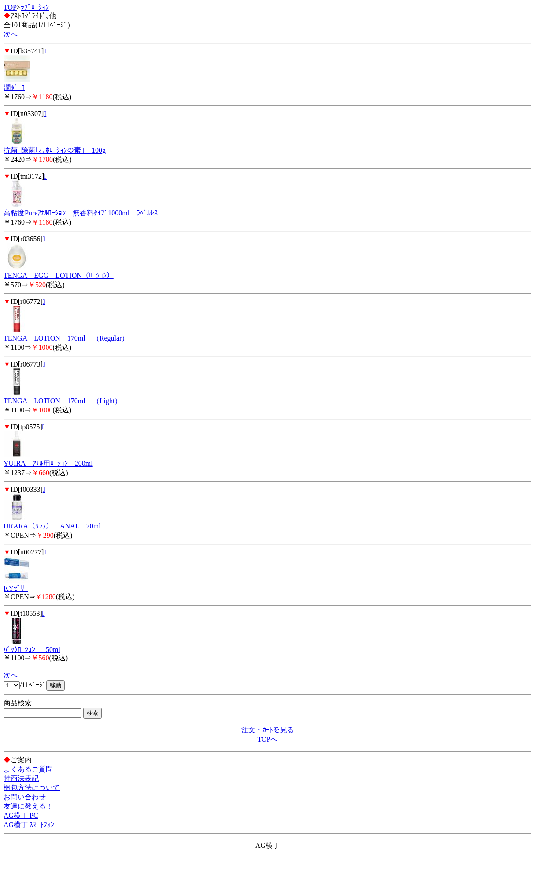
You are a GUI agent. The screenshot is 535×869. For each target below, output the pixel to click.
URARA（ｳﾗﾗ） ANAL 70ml (52, 526)
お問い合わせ (25, 797)
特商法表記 (21, 778)
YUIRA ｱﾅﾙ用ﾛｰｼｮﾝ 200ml (48, 463)
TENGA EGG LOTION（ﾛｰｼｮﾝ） (59, 275)
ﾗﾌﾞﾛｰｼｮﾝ (35, 7)
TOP (10, 7)
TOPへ (268, 739)
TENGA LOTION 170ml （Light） (63, 401)
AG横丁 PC (21, 815)
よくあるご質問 (28, 769)
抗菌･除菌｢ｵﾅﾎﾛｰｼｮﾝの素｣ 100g (55, 150)
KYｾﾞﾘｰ (16, 588)
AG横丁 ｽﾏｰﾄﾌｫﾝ (29, 824)
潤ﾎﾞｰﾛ (14, 87)
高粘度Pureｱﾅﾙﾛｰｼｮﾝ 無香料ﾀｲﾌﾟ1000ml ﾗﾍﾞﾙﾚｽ (81, 213)
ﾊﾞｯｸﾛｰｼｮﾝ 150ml (32, 649)
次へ (11, 34)
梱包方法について (32, 787)
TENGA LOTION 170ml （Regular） (66, 338)
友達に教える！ (28, 806)
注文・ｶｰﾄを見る (267, 730)
